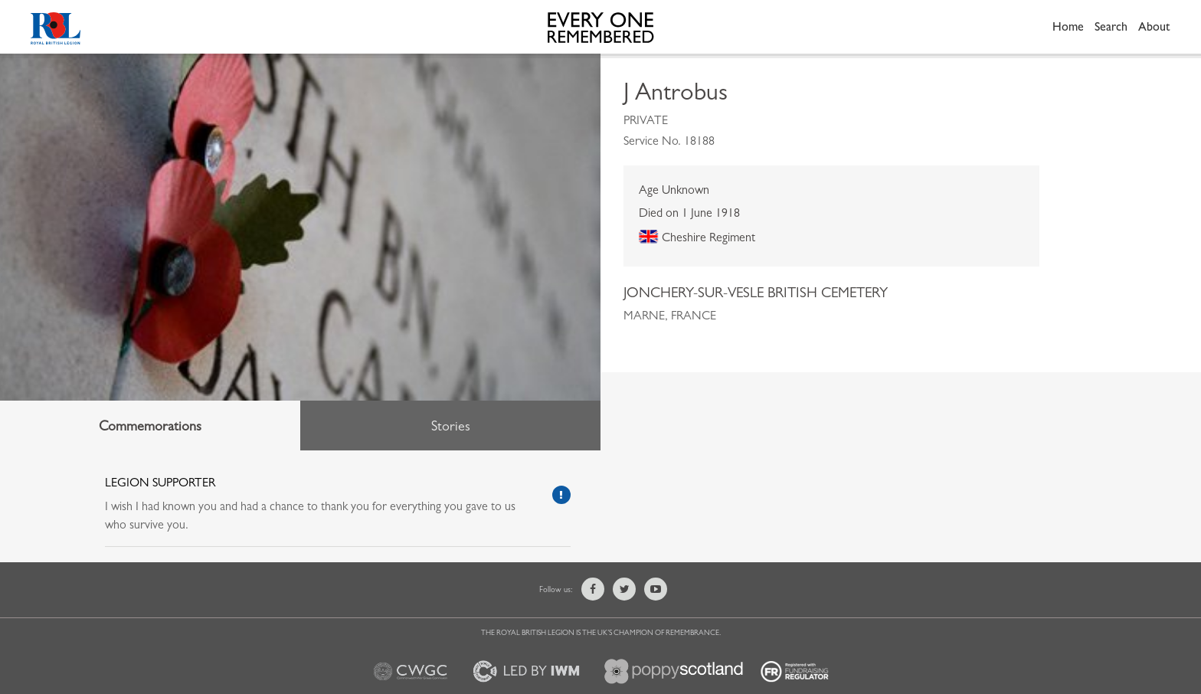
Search (1111, 26)
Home (1068, 26)
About (1154, 26)
